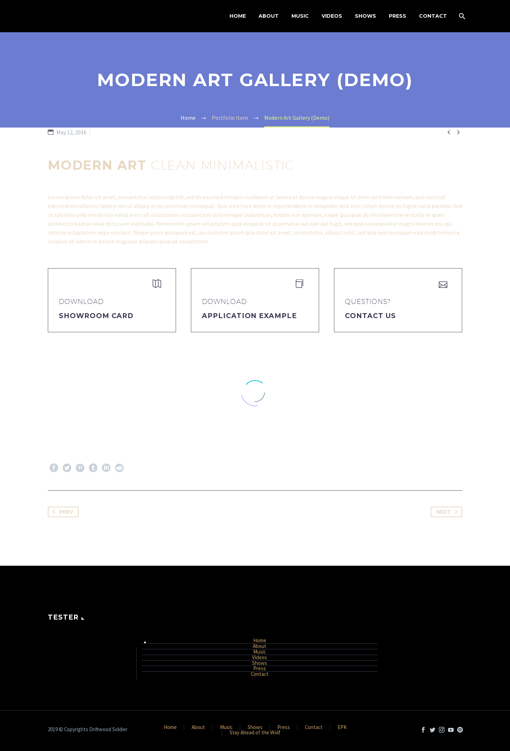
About (269, 16)
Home (238, 16)
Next (448, 511)
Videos (332, 16)
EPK (342, 727)
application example (249, 316)
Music (300, 16)
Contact (433, 16)
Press (397, 16)
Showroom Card (96, 316)
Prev (61, 511)
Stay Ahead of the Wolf (255, 732)
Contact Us (370, 316)
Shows (365, 16)
